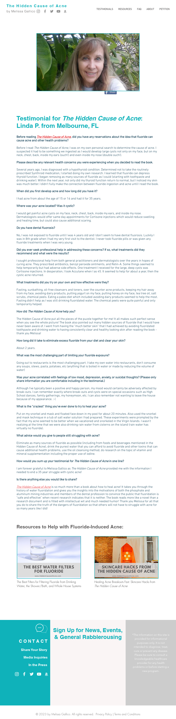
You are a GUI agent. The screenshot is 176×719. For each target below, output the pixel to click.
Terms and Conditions (127, 714)
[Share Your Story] (34, 650)
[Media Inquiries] (36, 657)
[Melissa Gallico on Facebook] (45, 11)
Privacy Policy (104, 714)
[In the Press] (37, 665)
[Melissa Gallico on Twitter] (52, 11)
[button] (125, 9)
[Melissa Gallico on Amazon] (65, 11)
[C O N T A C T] (33, 641)
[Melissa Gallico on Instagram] (38, 11)
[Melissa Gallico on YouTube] (58, 11)
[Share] (110, 92)
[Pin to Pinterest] (133, 92)
